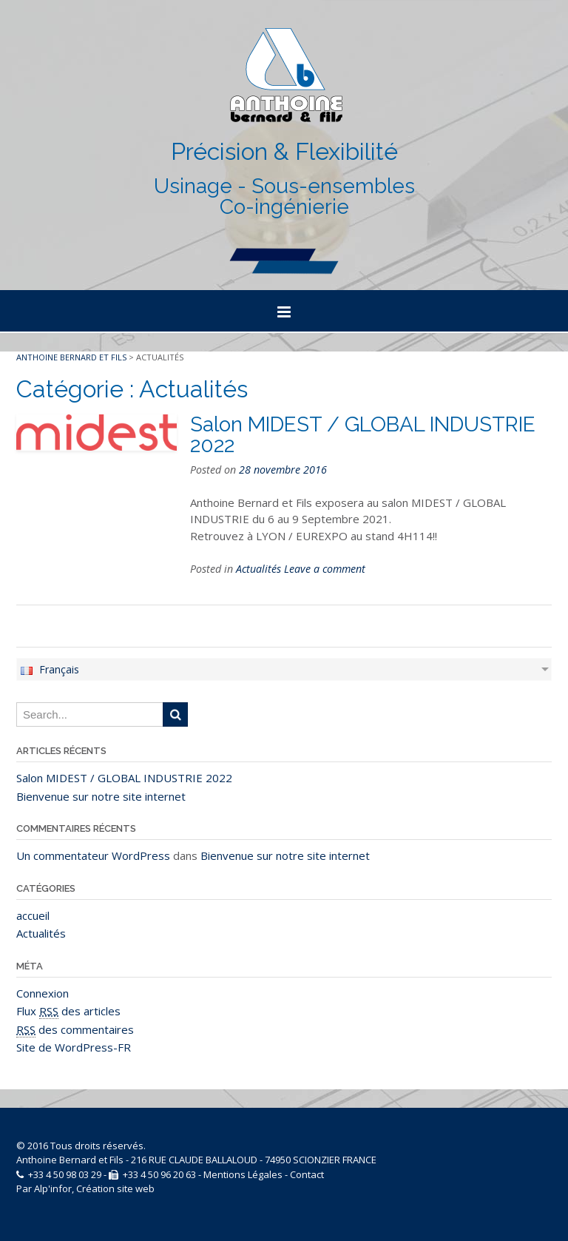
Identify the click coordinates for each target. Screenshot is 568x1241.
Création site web (115, 1188)
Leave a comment (324, 569)
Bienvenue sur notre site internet (101, 796)
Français (49, 669)
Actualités (258, 569)
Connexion (42, 993)
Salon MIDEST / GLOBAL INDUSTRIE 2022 (362, 434)
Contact (307, 1174)
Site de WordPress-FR (73, 1047)
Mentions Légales (243, 1174)
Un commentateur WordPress (93, 855)
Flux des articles (68, 1011)
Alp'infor (53, 1188)
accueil (33, 915)
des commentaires (75, 1029)
